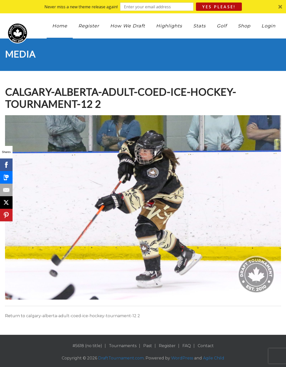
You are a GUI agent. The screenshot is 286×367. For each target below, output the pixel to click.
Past (147, 345)
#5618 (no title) (87, 345)
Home (59, 26)
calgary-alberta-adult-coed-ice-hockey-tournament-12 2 (83, 315)
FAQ (186, 345)
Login (268, 26)
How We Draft (127, 26)
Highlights (169, 26)
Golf (222, 26)
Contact (206, 345)
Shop (244, 26)
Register (88, 26)
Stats (199, 26)
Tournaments (122, 345)
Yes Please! (219, 7)
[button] (143, 6)
